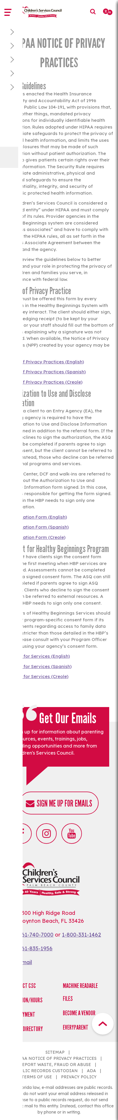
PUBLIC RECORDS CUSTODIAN (46, 1071)
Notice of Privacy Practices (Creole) (43, 382)
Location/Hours (26, 1000)
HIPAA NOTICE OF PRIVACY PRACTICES (55, 1058)
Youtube (71, 833)
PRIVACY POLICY (79, 1077)
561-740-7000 (35, 934)
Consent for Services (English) (37, 656)
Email (25, 962)
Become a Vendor (79, 1013)
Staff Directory (26, 1029)
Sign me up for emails (64, 803)
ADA (91, 1071)
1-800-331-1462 (81, 934)
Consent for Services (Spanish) (38, 666)
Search (94, 15)
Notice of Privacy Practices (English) (44, 362)
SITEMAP (55, 1052)
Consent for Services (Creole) (36, 676)
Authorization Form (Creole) (34, 537)
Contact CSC (23, 986)
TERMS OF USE (36, 1077)
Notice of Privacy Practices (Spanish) (45, 372)
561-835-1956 (35, 948)
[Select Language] (108, 11)
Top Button (103, 1024)
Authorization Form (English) (35, 517)
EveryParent (75, 1027)
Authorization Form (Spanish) (36, 527)
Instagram (46, 833)
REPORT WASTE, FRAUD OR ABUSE (55, 1064)
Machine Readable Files (80, 992)
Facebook (21, 833)
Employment (22, 1014)
